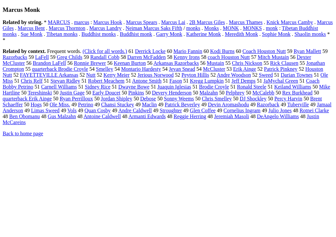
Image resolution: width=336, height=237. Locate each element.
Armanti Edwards (147, 116)
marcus (81, 22)
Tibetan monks (62, 34)
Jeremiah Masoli (231, 116)
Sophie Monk (276, 34)
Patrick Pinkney (280, 69)
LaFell (42, 57)
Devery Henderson (172, 92)
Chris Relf (31, 81)
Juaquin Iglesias (174, 87)
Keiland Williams (292, 87)
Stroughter (171, 110)
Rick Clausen (284, 63)
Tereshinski (40, 92)
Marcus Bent (31, 28)
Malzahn (208, 92)
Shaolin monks (310, 34)
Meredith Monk (241, 34)
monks (193, 28)
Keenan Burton (130, 63)
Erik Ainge (244, 69)
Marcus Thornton (67, 28)
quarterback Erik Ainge (27, 98)
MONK (231, 28)
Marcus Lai (173, 22)
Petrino (85, 104)
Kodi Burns (222, 51)
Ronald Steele (251, 87)
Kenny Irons (186, 57)
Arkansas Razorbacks (176, 63)
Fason (175, 81)
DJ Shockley (253, 98)
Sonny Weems (179, 98)
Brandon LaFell (49, 63)
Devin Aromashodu (228, 104)
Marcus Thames (246, 22)
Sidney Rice (98, 87)
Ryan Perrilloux (76, 98)
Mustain (215, 63)
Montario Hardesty (141, 69)
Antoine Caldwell (102, 116)
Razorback (268, 104)
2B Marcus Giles (207, 22)
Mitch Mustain (273, 57)
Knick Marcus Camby (290, 22)
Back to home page (23, 133)
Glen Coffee (203, 110)
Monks (211, 28)
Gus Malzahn (62, 116)
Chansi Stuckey (117, 104)
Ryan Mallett (307, 51)
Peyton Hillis (195, 75)
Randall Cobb (104, 57)
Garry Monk (169, 34)
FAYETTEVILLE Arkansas (49, 75)
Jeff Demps (244, 81)
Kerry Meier (116, 75)
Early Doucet (106, 92)
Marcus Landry (105, 28)
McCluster (214, 69)
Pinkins (136, 92)
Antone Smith (146, 81)
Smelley (104, 69)
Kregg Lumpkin (207, 81)
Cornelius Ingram (241, 110)
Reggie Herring (190, 116)
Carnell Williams (59, 87)
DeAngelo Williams (278, 116)
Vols (72, 110)
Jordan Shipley (116, 98)
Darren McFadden (146, 57)
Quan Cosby (98, 110)
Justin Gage (72, 92)
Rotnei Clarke (314, 110)
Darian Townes (297, 75)
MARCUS (59, 22)
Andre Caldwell (135, 110)
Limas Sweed (45, 110)
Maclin (149, 104)
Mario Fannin (187, 51)
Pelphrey (235, 92)
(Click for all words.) (105, 51)
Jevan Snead (182, 69)
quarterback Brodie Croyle (60, 69)
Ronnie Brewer (90, 63)
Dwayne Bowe (133, 87)
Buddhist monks (99, 34)
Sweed (266, 75)
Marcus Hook (107, 22)
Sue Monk (31, 34)
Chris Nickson (247, 63)
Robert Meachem (106, 81)
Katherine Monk (203, 34)
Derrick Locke (150, 51)
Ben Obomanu (24, 116)
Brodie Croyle (214, 87)
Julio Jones (280, 110)
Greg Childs (69, 57)
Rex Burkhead (297, 92)
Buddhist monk (136, 34)
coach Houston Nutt (229, 57)
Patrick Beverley (182, 104)
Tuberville (298, 104)
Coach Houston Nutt (264, 51)
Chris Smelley (217, 98)
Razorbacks (15, 57)
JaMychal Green (281, 81)
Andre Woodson (234, 75)
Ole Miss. (60, 104)
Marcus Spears (141, 22)
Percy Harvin (288, 98)
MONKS (252, 28)
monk (272, 28)
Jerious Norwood (156, 75)
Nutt (90, 75)
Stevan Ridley (65, 81)
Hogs (36, 104)
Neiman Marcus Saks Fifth (153, 28)
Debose (148, 98)
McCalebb (263, 92)
